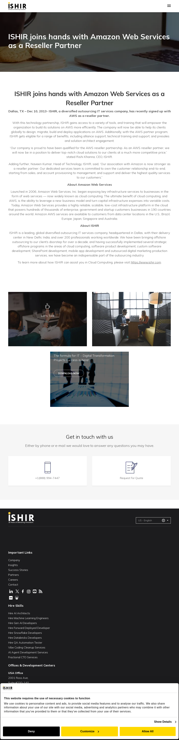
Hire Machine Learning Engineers (28, 618)
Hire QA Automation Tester (25, 642)
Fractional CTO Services (23, 657)
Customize (89, 731)
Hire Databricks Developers (25, 637)
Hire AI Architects (19, 613)
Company (14, 560)
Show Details (163, 721)
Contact (13, 584)
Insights (13, 565)
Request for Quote (131, 478)
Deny (31, 731)
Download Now (68, 373)
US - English (151, 520)
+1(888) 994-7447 (47, 478)
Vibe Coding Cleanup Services (26, 647)
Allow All (148, 731)
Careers (13, 579)
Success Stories (18, 569)
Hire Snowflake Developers (25, 632)
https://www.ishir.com (145, 262)
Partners (13, 574)
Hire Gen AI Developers (22, 623)
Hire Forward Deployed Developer (29, 627)
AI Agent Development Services (28, 652)
